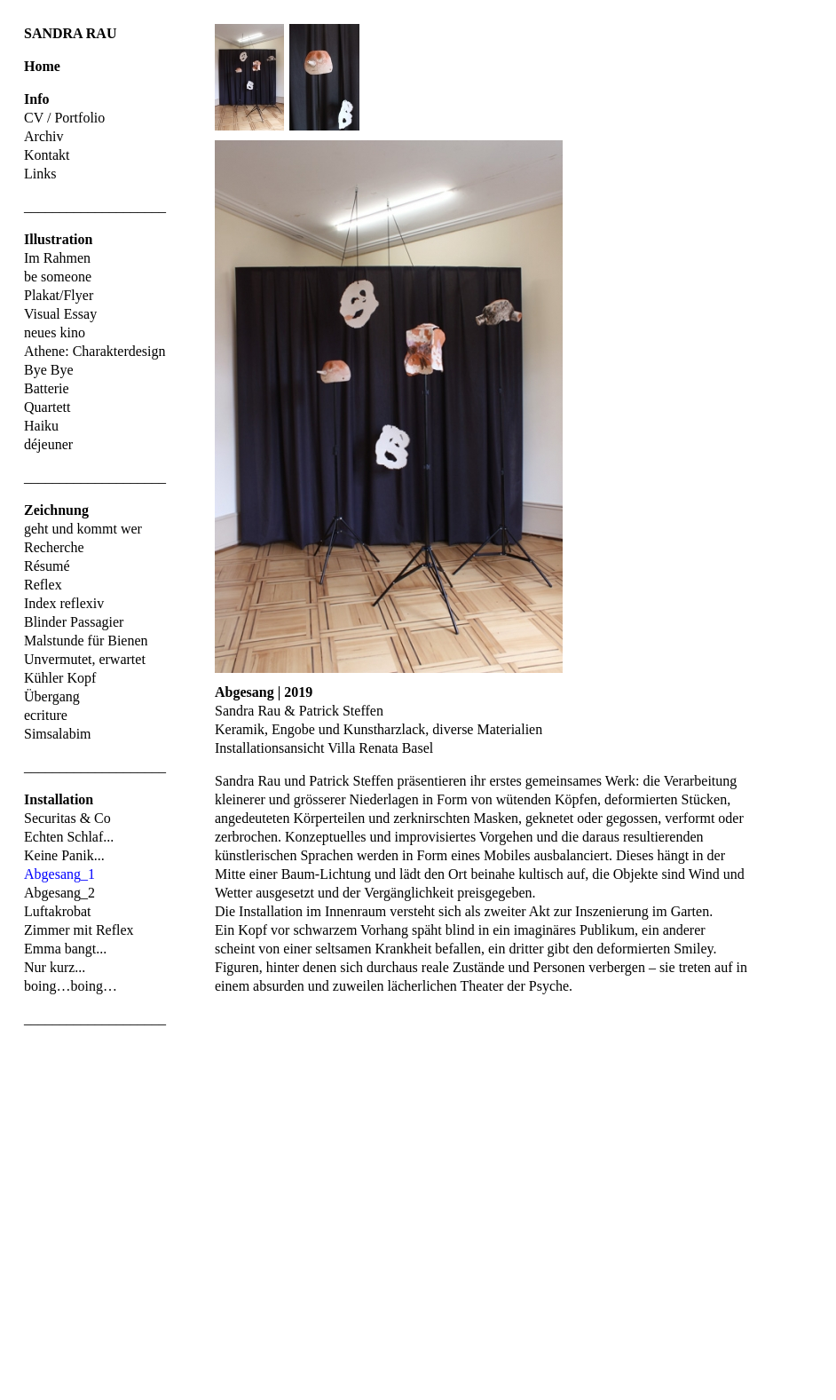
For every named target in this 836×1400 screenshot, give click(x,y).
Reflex (43, 584)
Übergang (52, 696)
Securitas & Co (67, 818)
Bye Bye (49, 369)
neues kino (54, 332)
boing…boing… (70, 985)
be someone (57, 276)
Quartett (47, 407)
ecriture (45, 715)
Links (40, 173)
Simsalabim (57, 733)
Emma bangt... (65, 948)
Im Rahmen (57, 257)
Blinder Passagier (73, 621)
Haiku (41, 425)
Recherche (54, 547)
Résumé (47, 565)
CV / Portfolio (64, 117)
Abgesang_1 (59, 874)
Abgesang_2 (59, 892)
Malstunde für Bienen (86, 640)
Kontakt (47, 154)
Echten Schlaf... (69, 836)
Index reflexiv (64, 603)
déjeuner (48, 444)
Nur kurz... (54, 967)
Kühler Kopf (60, 677)
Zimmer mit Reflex (79, 929)
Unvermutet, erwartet (85, 659)
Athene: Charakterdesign (95, 351)
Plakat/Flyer (58, 295)
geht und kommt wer (83, 528)
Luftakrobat (57, 911)
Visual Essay (60, 313)
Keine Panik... (64, 855)
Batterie (46, 388)
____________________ (95, 206)
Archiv (43, 136)
